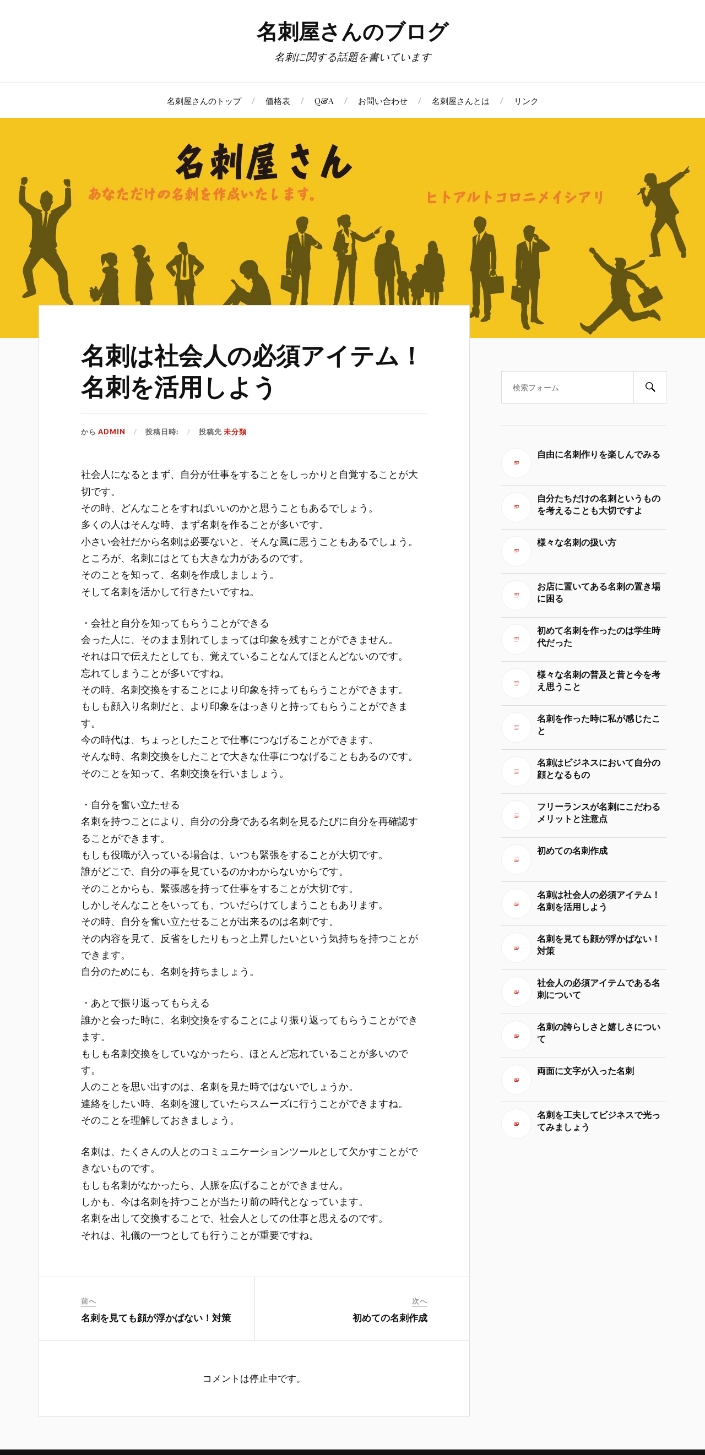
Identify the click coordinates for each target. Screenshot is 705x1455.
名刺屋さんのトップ (204, 100)
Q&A (324, 100)
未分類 (235, 431)
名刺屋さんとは (461, 100)
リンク (526, 100)
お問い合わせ (383, 100)
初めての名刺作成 (389, 1317)
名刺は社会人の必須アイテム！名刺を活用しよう (252, 370)
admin (112, 431)
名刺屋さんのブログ (352, 31)
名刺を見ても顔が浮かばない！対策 (156, 1317)
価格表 (277, 100)
